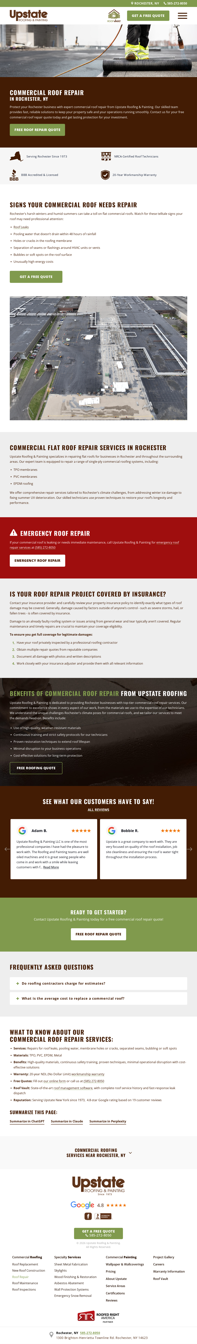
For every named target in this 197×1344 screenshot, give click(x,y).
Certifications (115, 1293)
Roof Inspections (24, 1289)
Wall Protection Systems (71, 1289)
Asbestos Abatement (69, 1283)
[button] (8, 849)
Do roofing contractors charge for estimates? (63, 983)
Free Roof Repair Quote (37, 129)
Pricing (111, 1271)
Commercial (27, 1257)
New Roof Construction (28, 1270)
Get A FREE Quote (36, 276)
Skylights (60, 1270)
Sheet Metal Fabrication (71, 1264)
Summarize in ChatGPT (27, 1121)
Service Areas (115, 1286)
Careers (158, 1264)
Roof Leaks (21, 227)
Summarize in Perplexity (107, 1121)
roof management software (73, 1088)
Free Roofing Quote (36, 768)
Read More (51, 867)
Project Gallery (163, 1257)
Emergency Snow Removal (73, 1296)
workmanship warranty (87, 1074)
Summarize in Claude (67, 1121)
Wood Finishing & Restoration (75, 1277)
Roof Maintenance (25, 1283)
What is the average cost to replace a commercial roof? (73, 998)
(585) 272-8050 (45, 547)
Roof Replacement (25, 1264)
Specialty (67, 1257)
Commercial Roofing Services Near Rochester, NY (96, 1152)
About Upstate (116, 1279)
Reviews (111, 1300)
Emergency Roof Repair (37, 560)
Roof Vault (160, 1279)
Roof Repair (20, 1277)
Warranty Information (169, 1271)
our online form (54, 1081)
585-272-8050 (175, 3)
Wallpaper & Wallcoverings (125, 1264)
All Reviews (98, 809)
